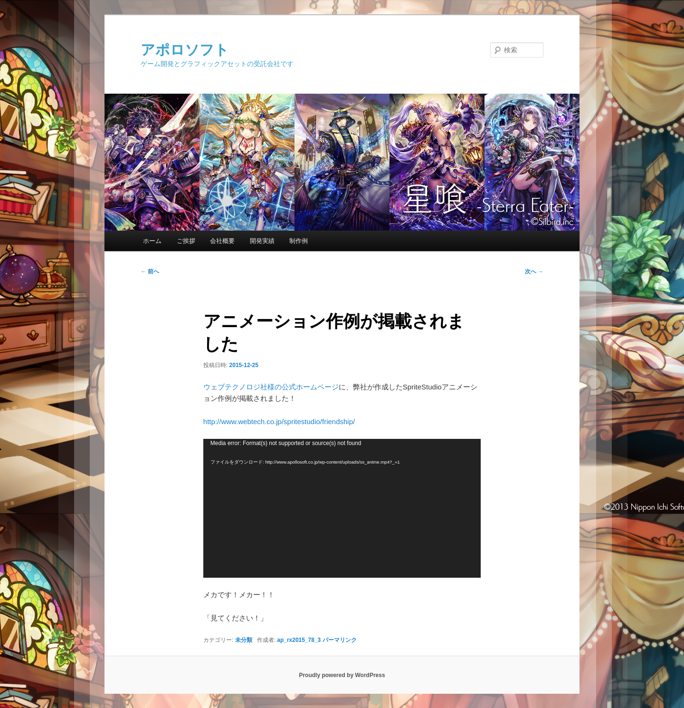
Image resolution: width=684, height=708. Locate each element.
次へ (534, 271)
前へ (150, 271)
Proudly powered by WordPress (342, 675)
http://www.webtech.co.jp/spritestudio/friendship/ (279, 421)
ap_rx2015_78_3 (299, 640)
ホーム (152, 240)
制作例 (298, 240)
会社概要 (222, 240)
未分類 (243, 640)
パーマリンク (340, 640)
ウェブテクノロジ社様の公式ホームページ (271, 387)
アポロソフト (185, 50)
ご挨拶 (186, 240)
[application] (342, 508)
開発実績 (262, 240)
